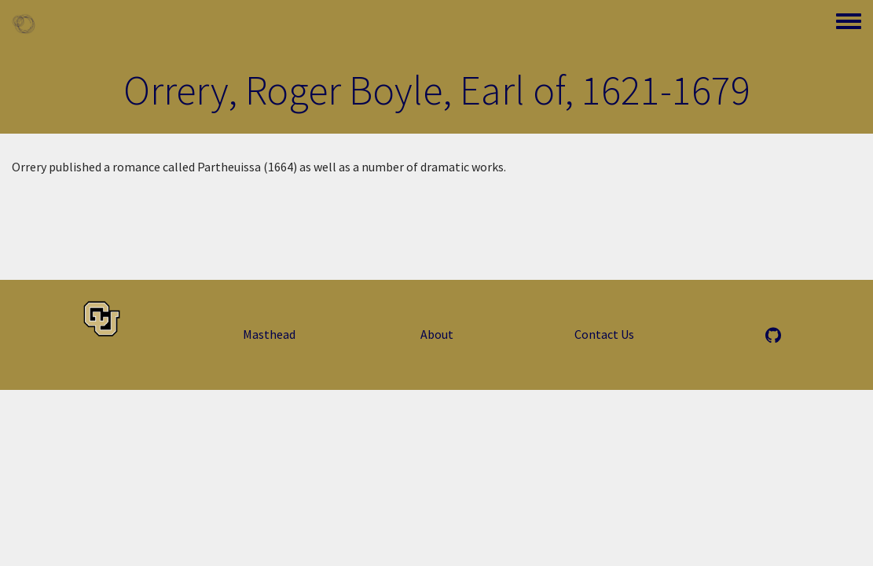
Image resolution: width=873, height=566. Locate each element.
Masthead (269, 334)
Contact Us (604, 334)
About (436, 334)
